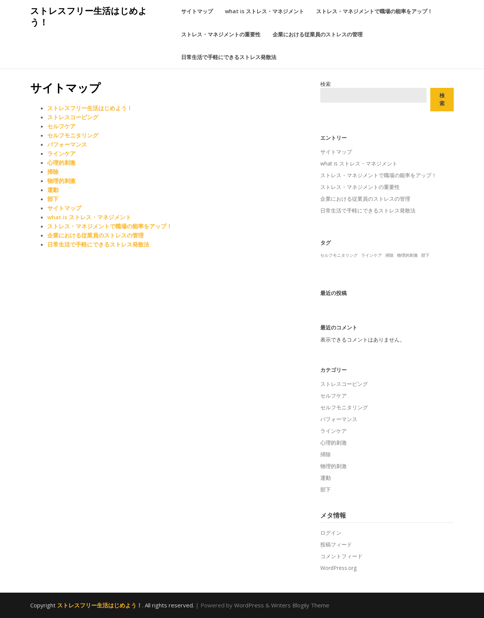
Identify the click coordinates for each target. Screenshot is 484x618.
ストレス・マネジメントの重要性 (221, 34)
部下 (53, 199)
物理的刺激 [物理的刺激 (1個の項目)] (407, 255)
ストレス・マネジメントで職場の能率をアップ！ (374, 11)
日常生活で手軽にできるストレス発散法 (228, 57)
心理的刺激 (61, 162)
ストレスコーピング (72, 117)
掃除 (53, 171)
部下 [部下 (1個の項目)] (425, 255)
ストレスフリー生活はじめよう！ (88, 16)
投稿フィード (336, 544)
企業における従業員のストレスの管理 (318, 34)
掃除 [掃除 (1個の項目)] (389, 255)
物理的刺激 (61, 180)
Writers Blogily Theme (300, 605)
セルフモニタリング (72, 135)
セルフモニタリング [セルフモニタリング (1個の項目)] (339, 255)
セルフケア (61, 126)
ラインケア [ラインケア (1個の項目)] (371, 255)
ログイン (330, 532)
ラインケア (61, 153)
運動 (53, 190)
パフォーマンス (67, 144)
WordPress (249, 605)
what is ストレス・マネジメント (264, 11)
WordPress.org (338, 567)
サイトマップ (197, 11)
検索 (325, 83)
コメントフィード (341, 556)
